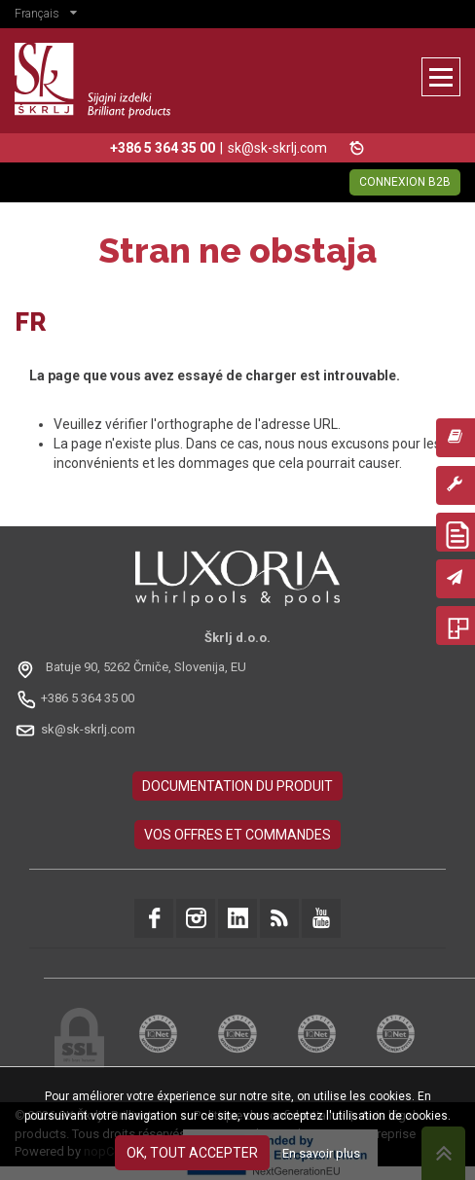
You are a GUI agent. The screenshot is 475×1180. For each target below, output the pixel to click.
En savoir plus (321, 1153)
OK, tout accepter (192, 1153)
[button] (51, 15)
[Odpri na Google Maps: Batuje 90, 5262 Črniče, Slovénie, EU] (133, 668)
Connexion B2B (405, 182)
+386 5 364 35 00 (87, 698)
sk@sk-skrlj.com (277, 148)
